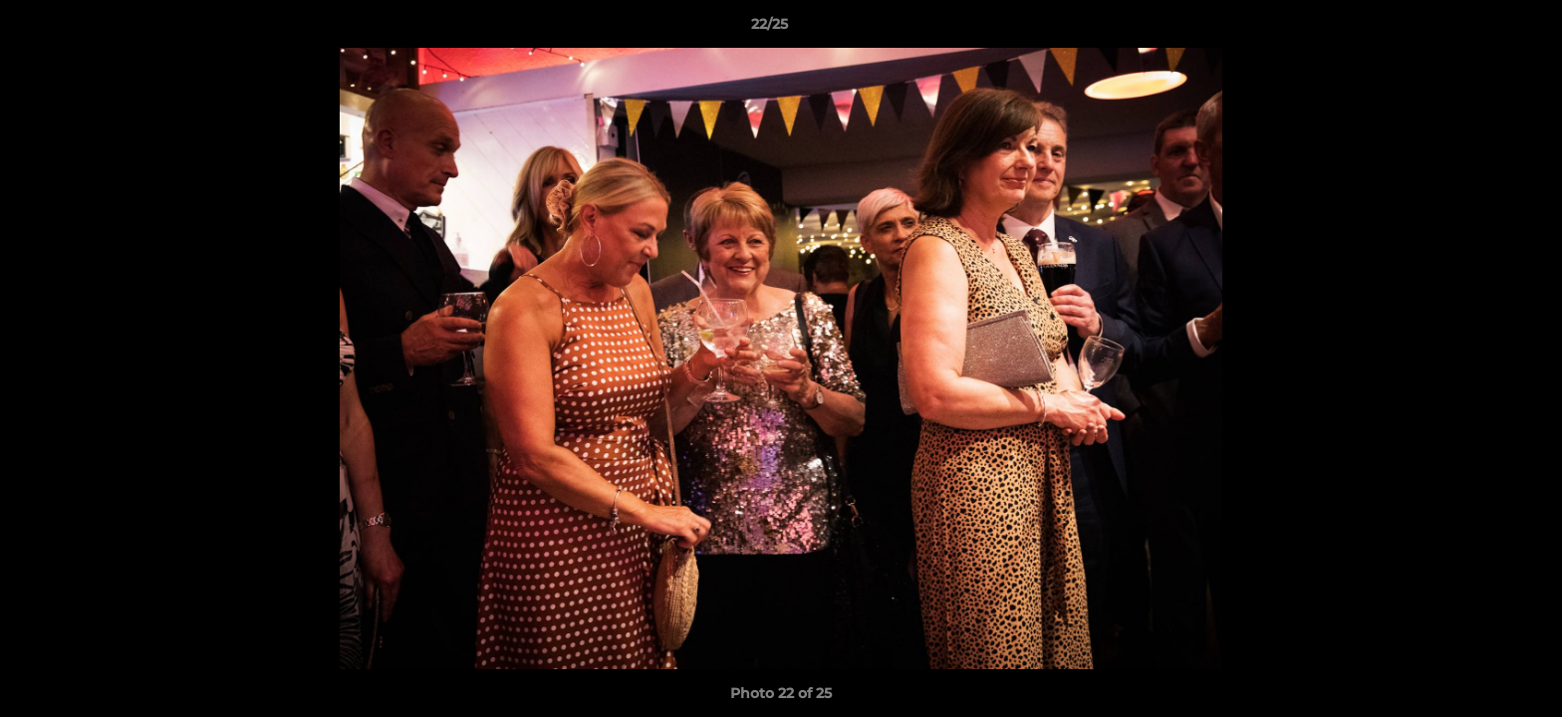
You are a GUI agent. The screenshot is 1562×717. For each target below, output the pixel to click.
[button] (1478, 29)
